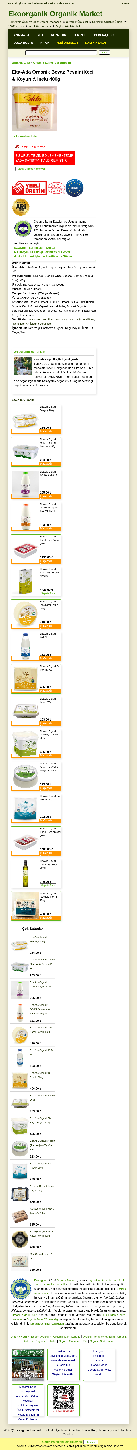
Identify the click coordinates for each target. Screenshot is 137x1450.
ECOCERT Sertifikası (42, 319)
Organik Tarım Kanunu (66, 1336)
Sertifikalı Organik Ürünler (107, 21)
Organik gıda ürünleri (24, 1314)
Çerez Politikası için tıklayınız (62, 1441)
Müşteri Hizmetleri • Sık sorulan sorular (49, 3)
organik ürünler (45, 1284)
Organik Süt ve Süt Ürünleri (52, 62)
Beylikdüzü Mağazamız (63, 1355)
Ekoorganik (41, 1280)
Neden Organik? (41, 1336)
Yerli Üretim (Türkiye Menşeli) (41, 293)
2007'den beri (16, 26)
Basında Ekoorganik (63, 1360)
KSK (84, 1341)
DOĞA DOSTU (23, 42)
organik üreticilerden (101, 1280)
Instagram (99, 1351)
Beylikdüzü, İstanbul (68, 26)
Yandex (99, 1374)
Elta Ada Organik (32, 288)
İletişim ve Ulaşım (63, 1369)
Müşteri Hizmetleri (63, 1374)
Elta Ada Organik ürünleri (44, 301)
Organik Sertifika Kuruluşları (47, 1323)
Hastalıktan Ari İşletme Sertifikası (31, 323)
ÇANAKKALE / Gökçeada (35, 297)
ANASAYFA (21, 35)
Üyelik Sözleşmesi (28, 1409)
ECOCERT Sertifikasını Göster (34, 247)
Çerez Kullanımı (28, 1419)
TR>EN (124, 3)
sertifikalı (119, 1280)
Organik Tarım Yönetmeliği (42, 1319)
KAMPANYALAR (96, 42)
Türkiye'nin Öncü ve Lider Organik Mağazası (35, 21)
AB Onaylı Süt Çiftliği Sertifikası (75, 319)
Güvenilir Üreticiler (77, 21)
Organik (60, 1284)
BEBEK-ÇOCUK (105, 35)
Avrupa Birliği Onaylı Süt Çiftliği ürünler (57, 310)
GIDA (40, 35)
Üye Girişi (14, 3)
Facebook (99, 1355)
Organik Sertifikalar (101, 1341)
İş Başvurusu (63, 1364)
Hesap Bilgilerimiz (28, 1414)
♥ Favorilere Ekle (25, 136)
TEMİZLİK (80, 35)
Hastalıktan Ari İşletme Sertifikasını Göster (43, 256)
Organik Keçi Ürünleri (25, 306)
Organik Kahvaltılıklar (52, 306)
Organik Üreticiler (45, 1341)
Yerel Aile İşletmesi (40, 26)
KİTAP (44, 42)
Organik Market (66, 1280)
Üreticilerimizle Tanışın (29, 351)
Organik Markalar (69, 1341)
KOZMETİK (58, 35)
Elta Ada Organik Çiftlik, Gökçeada (43, 284)
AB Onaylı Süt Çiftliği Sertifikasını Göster (42, 252)
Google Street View (99, 1369)
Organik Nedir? (20, 1336)
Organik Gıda (21, 62)
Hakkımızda (63, 1351)
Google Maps (99, 1364)
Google (99, 1360)
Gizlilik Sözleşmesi (27, 1405)
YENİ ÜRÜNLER (67, 42)
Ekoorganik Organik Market (55, 14)
